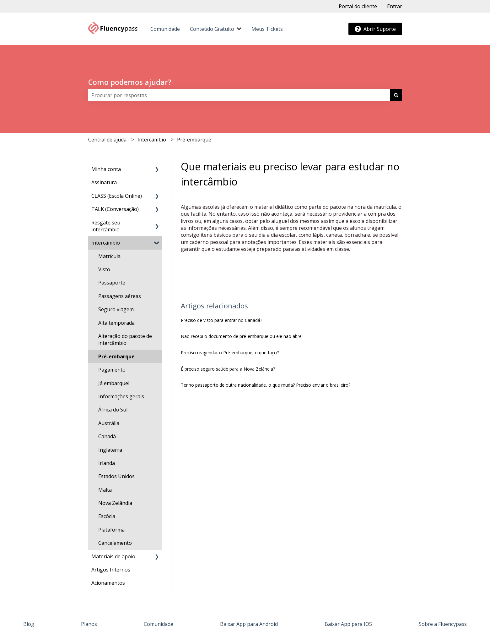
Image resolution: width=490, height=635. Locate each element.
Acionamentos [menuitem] (108, 582)
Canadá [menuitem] (107, 436)
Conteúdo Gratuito (212, 28)
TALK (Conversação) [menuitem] (115, 209)
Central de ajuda (107, 139)
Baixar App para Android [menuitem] (249, 624)
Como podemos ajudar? (129, 82)
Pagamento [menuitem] (112, 369)
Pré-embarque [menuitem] (116, 356)
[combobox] (239, 95)
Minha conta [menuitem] (106, 169)
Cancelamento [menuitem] (115, 542)
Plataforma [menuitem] (111, 529)
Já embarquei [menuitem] (113, 383)
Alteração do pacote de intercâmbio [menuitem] (125, 339)
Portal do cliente (358, 6)
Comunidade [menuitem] (158, 624)
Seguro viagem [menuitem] (116, 309)
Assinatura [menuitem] (104, 182)
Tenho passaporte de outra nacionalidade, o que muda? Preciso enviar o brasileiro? (265, 385)
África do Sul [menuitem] (112, 409)
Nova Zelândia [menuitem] (115, 503)
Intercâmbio (151, 139)
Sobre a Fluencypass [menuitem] (443, 624)
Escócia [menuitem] (106, 516)
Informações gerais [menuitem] (121, 396)
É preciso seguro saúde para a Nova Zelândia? (228, 369)
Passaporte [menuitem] (111, 282)
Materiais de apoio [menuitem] (113, 556)
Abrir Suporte (375, 28)
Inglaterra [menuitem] (110, 449)
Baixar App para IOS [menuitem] (348, 624)
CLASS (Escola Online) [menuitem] (116, 195)
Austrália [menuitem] (108, 423)
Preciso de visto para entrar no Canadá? (221, 320)
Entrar (394, 6)
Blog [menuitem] (28, 624)
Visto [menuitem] (104, 269)
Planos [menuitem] (89, 624)
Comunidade (165, 28)
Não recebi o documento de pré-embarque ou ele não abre (241, 336)
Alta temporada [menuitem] (116, 322)
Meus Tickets (267, 28)
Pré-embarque (194, 139)
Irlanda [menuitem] (106, 463)
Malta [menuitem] (105, 489)
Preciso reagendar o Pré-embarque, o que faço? (230, 353)
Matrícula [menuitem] (109, 256)
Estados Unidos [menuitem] (116, 476)
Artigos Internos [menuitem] (110, 569)
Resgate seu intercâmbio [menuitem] (105, 226)
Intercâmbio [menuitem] (105, 242)
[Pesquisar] (396, 95)
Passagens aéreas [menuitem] (119, 296)
